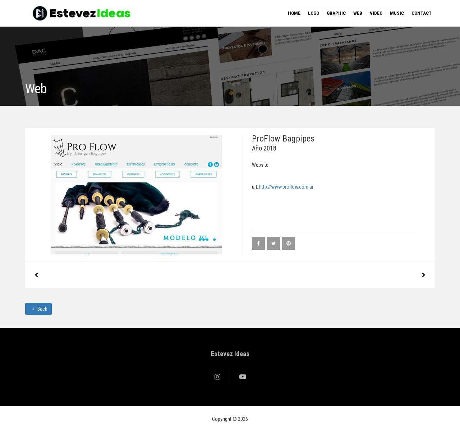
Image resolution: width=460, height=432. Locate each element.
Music (397, 13)
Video (376, 13)
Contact (421, 13)
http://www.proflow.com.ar (286, 187)
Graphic (336, 13)
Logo (313, 13)
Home (294, 13)
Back (38, 309)
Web (357, 13)
